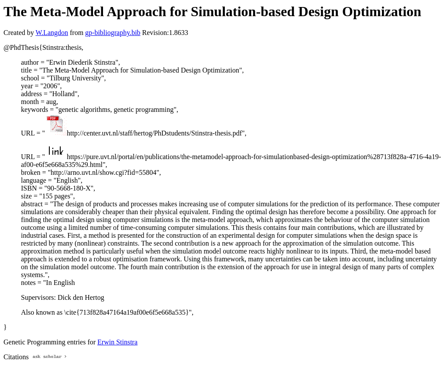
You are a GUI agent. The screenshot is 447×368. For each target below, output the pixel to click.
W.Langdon (51, 32)
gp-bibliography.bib (113, 32)
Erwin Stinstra (117, 342)
